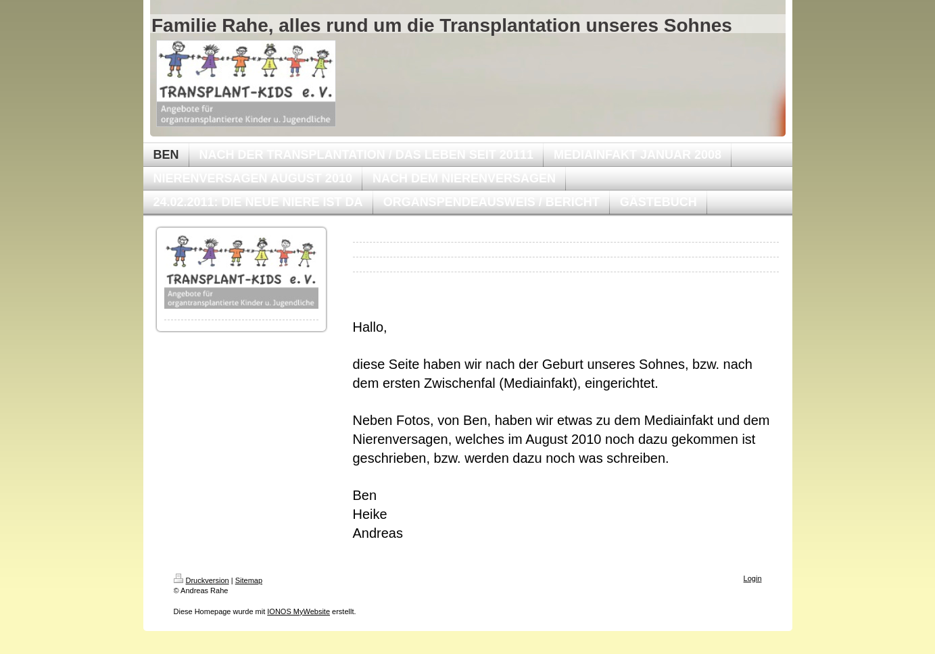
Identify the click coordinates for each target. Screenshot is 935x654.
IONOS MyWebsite (298, 611)
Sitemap (248, 580)
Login (753, 578)
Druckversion (201, 580)
